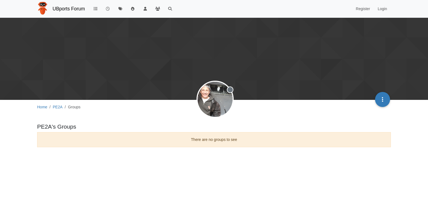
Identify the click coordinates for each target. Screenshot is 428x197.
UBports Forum (69, 8)
